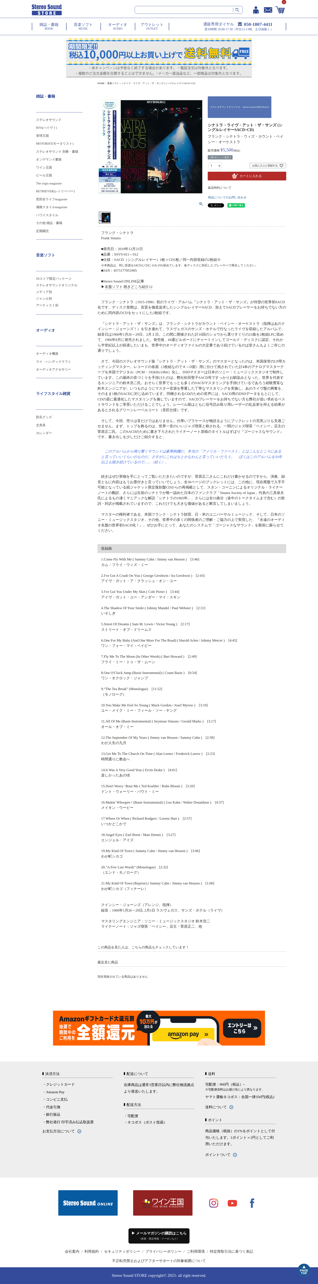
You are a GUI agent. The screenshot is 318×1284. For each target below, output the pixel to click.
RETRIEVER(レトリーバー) (55, 191)
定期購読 (42, 231)
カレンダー (44, 433)
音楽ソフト (113, 83)
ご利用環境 (196, 1251)
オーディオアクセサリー (53, 369)
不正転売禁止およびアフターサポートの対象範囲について (159, 1261)
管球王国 (42, 135)
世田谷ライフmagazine (51, 199)
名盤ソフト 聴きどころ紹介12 (128, 287)
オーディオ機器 (47, 353)
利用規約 (91, 1251)
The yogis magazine (49, 183)
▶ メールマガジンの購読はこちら (158, 1235)
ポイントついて (217, 1155)
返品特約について (220, 187)
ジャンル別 (44, 298)
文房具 (41, 425)
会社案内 (72, 1251)
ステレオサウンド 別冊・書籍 (57, 151)
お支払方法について (58, 1131)
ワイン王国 (44, 167)
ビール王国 (44, 175)
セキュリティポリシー (122, 1251)
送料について (216, 1107)
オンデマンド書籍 (48, 159)
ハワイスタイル (47, 215)
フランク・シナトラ (224, 136)
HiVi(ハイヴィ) (46, 127)
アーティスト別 (47, 305)
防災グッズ (44, 417)
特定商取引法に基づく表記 (231, 1251)
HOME (101, 83)
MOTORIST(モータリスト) (54, 143)
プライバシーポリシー (163, 1251)
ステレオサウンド (48, 120)
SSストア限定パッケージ (53, 278)
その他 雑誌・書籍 (49, 223)
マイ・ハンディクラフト (53, 361)
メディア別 (44, 292)
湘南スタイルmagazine (51, 207)
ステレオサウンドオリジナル (56, 285)
